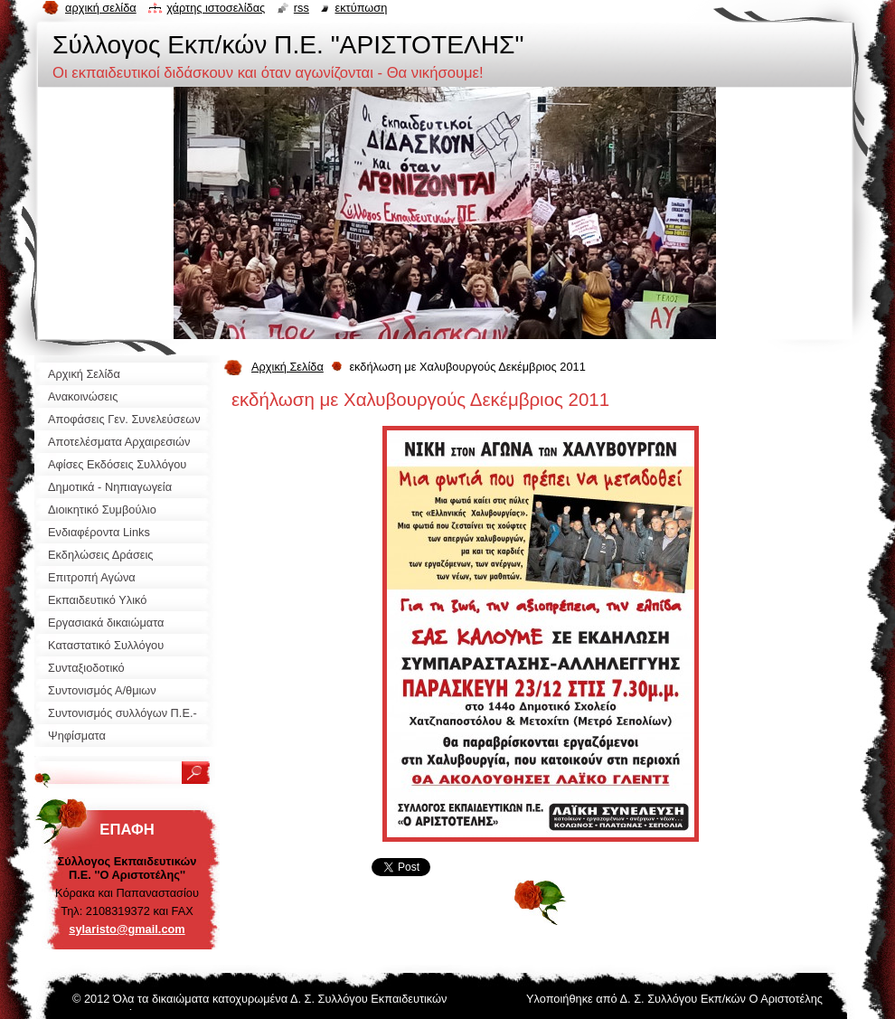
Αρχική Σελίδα (287, 366)
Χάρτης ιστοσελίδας (215, 7)
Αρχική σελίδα (101, 7)
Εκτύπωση (360, 7)
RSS (301, 7)
